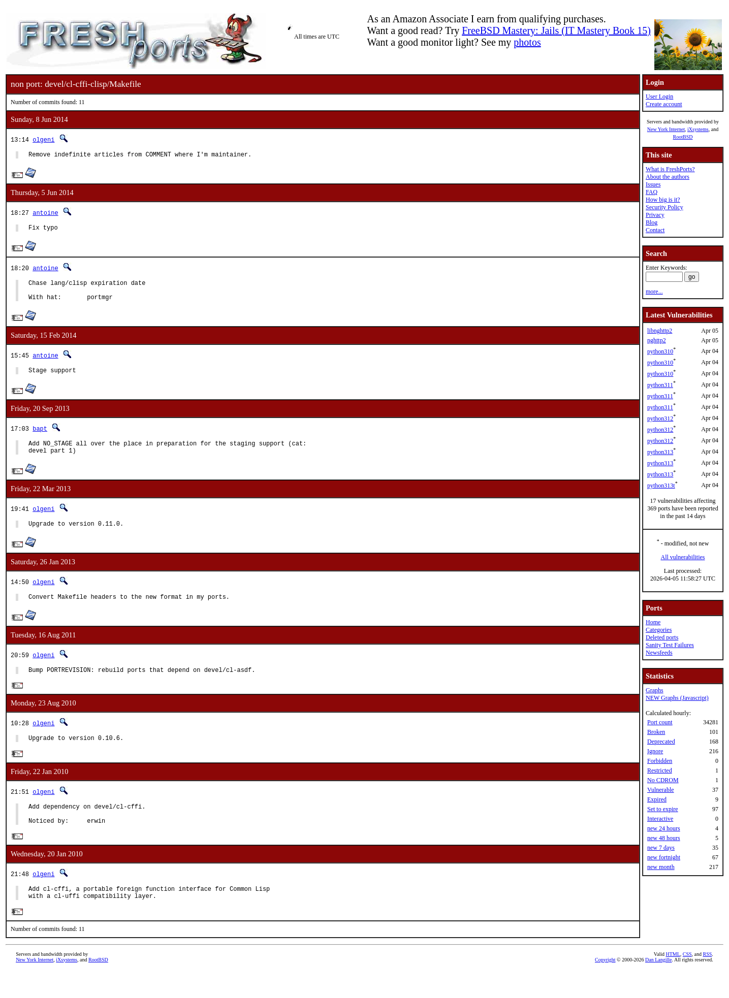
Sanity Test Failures (670, 645)
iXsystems (698, 129)
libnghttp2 (659, 330)
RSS (707, 981)
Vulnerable (660, 789)
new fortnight (663, 857)
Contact (655, 230)
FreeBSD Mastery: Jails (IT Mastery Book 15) (556, 30)
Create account (664, 104)
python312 (660, 418)
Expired (657, 799)
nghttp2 (656, 340)
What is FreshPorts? (670, 169)
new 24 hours (663, 828)
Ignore (655, 751)
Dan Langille (658, 986)
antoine (45, 214)
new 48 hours (663, 838)
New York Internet (666, 129)
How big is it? (663, 199)
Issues (653, 184)
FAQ (651, 192)
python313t (661, 485)
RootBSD (683, 137)
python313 (660, 452)
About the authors (667, 176)
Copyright (605, 986)
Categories (659, 629)
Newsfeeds (659, 652)
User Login (659, 96)
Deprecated (661, 741)
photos (527, 42)
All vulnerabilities (683, 557)
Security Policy (664, 207)
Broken (656, 731)
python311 (660, 385)
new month (661, 867)
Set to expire (662, 809)
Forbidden (659, 760)
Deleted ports (662, 637)
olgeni (43, 139)
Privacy (655, 214)
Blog (651, 222)
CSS (687, 981)
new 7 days (661, 847)
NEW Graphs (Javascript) (677, 697)
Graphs (654, 690)
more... (654, 291)
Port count (660, 722)
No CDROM (663, 780)
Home (653, 622)
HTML (672, 981)
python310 (660, 351)
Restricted (659, 770)
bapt (40, 437)
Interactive (660, 818)
